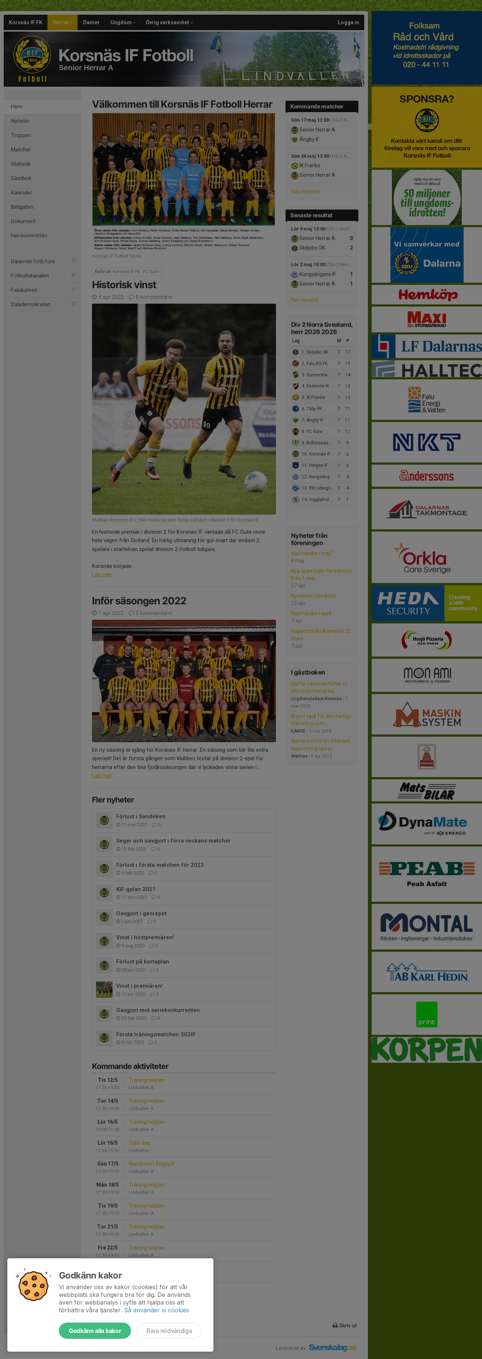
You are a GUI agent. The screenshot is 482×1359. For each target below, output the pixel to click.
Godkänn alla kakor (95, 1330)
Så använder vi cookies (156, 1310)
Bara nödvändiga (169, 1330)
